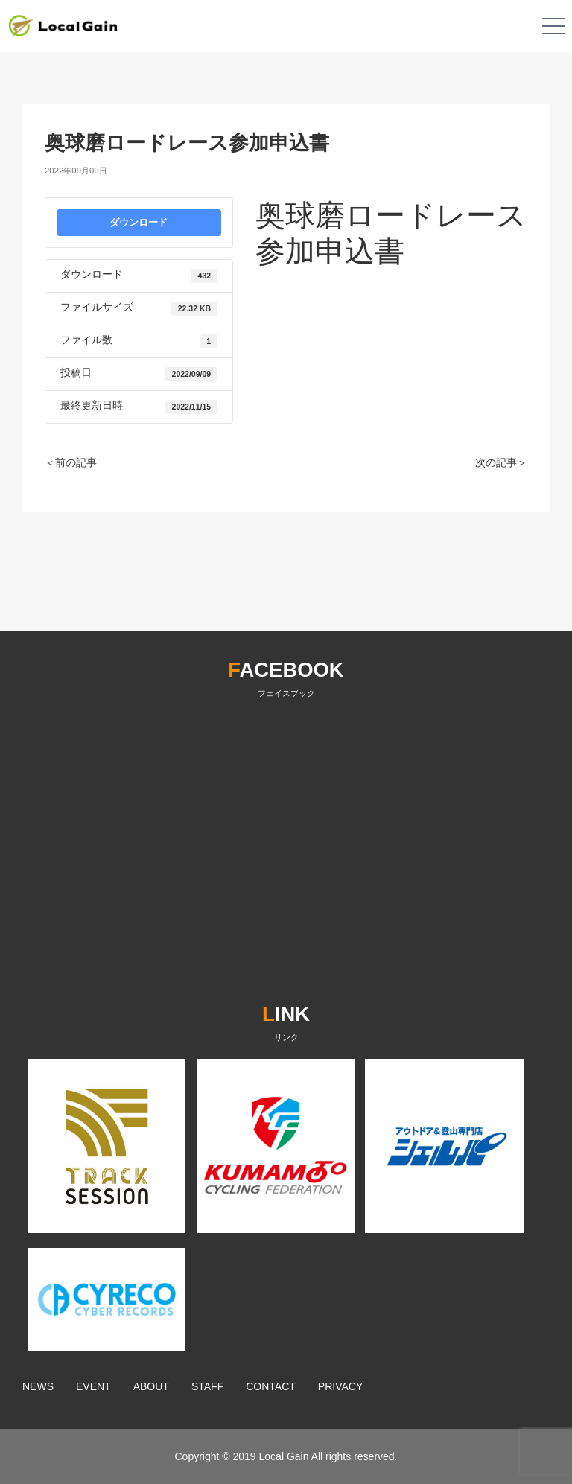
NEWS (38, 1386)
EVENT (93, 1386)
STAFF (207, 1386)
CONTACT (271, 1386)
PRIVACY (340, 1386)
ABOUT (151, 1386)
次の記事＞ (501, 462)
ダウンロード (138, 222)
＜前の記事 (71, 462)
